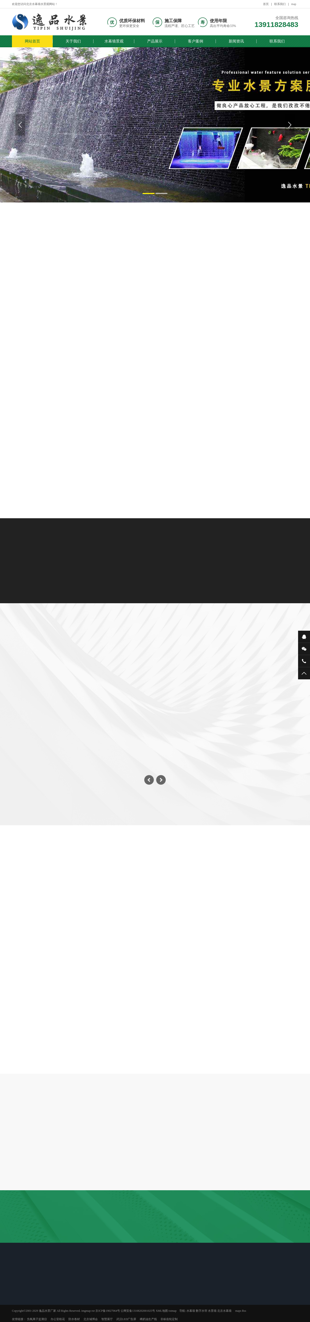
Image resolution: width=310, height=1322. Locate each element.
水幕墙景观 (114, 41)
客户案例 (195, 41)
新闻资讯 (236, 41)
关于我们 (73, 41)
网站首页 (32, 41)
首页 (266, 4)
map (293, 4)
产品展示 (154, 41)
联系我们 (280, 4)
